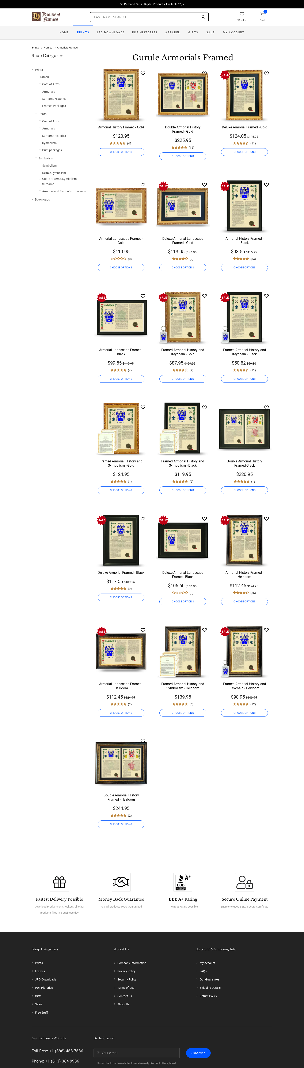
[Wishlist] (143, 73)
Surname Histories (54, 98)
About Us (123, 1004)
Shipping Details (210, 987)
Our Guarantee (209, 979)
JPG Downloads (110, 32)
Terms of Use (125, 987)
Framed (47, 47)
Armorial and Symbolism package (64, 191)
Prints (83, 32)
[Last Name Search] (149, 17)
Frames (40, 971)
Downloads (42, 199)
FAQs (203, 971)
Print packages (52, 150)
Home (64, 32)
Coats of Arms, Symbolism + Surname (60, 181)
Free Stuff (41, 1012)
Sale (210, 32)
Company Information (131, 963)
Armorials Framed (67, 47)
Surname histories (54, 135)
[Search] (203, 17)
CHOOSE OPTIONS (121, 152)
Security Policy (126, 979)
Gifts (193, 32)
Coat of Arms (51, 84)
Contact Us (124, 996)
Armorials (48, 91)
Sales (38, 1004)
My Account (234, 32)
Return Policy (208, 996)
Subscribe (198, 1053)
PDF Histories (144, 32)
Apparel (172, 32)
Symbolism (49, 143)
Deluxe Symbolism (54, 173)
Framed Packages (54, 106)
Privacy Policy (126, 971)
